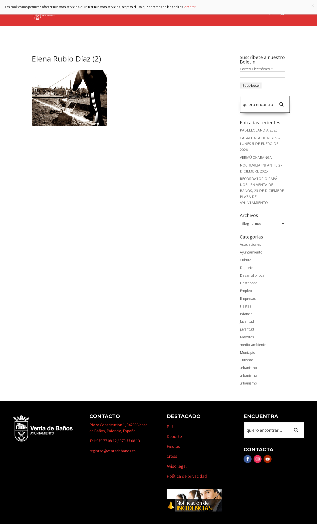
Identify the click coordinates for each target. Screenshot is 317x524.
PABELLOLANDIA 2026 (259, 130)
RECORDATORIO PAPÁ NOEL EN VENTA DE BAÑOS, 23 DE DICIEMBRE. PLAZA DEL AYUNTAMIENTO (262, 190)
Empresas (203, 13)
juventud (247, 329)
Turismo (175, 13)
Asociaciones (250, 244)
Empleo (246, 290)
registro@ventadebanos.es (112, 450)
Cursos (229, 13)
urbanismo (248, 367)
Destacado (249, 282)
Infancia (246, 314)
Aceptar (190, 7)
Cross (172, 456)
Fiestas (245, 306)
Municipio (147, 13)
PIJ (170, 427)
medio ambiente (253, 344)
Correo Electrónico (256, 68)
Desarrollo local (252, 275)
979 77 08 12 (106, 440)
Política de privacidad (187, 476)
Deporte (246, 267)
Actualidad (252, 13)
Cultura (245, 260)
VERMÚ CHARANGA (256, 157)
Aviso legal (177, 466)
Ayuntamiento (113, 13)
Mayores (247, 336)
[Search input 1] (258, 104)
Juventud (247, 321)
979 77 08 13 (130, 440)
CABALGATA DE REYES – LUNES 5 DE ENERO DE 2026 (260, 144)
